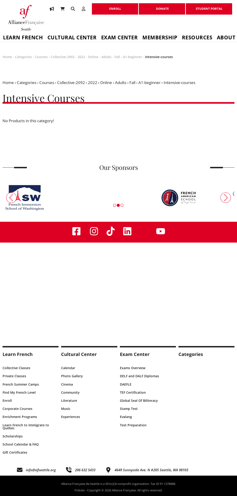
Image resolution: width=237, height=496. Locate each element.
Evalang (126, 416)
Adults (106, 57)
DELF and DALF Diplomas (139, 375)
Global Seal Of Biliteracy (139, 400)
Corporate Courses (17, 408)
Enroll (7, 400)
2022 (81, 57)
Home (7, 57)
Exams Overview (132, 367)
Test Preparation (133, 425)
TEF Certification (133, 392)
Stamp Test (129, 408)
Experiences (70, 416)
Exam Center (119, 38)
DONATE (162, 6)
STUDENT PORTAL (209, 6)
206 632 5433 (85, 470)
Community (70, 392)
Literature (69, 400)
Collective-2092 (63, 57)
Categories (23, 57)
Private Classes (14, 375)
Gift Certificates (15, 452)
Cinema (67, 384)
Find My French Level (19, 392)
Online (93, 57)
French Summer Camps (21, 384)
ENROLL (115, 6)
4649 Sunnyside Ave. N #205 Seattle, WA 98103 (151, 470)
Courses (41, 57)
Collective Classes (16, 367)
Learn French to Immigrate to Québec (26, 427)
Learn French (18, 354)
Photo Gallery (72, 375)
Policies (80, 490)
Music (65, 408)
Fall (117, 57)
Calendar (68, 367)
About (226, 38)
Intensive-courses (159, 57)
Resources (197, 38)
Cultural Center (72, 38)
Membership (159, 38)
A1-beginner (132, 57)
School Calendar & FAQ (21, 444)
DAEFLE (125, 384)
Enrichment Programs (20, 416)
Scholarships (13, 436)
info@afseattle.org (41, 470)
